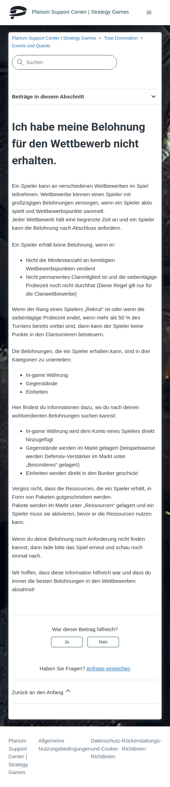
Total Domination (121, 38)
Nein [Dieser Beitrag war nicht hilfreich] (103, 642)
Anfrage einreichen (108, 668)
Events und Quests (31, 45)
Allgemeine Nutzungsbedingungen (64, 745)
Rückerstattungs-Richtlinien (141, 745)
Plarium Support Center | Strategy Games (54, 38)
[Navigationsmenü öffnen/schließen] (149, 12)
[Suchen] (64, 62)
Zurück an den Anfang (42, 691)
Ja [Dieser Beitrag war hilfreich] (67, 642)
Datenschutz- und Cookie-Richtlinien (106, 748)
